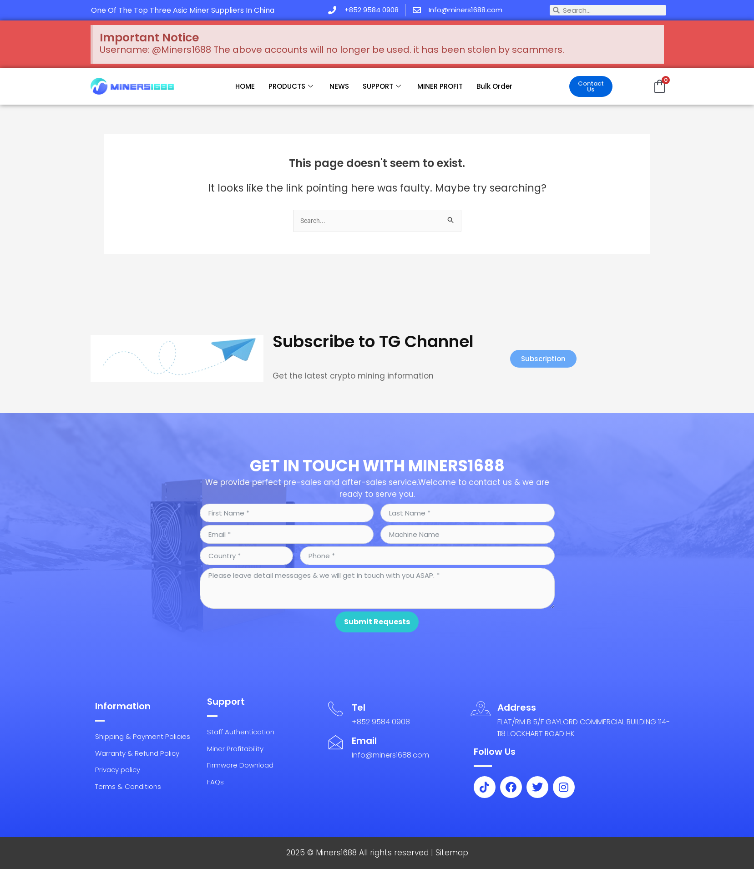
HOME (245, 86)
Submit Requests (377, 615)
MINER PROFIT (440, 86)
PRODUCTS (290, 86)
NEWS (339, 86)
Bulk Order (494, 86)
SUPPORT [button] (382, 86)
